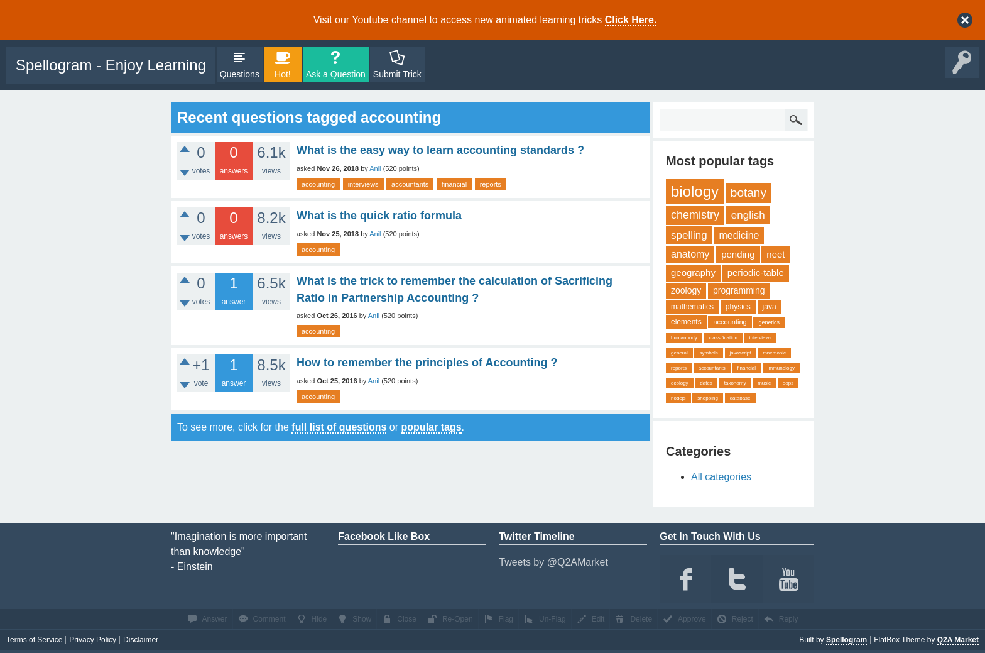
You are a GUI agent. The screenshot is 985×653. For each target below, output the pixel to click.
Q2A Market (958, 639)
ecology (679, 383)
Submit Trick (397, 74)
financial (454, 184)
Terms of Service (34, 640)
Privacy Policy (92, 640)
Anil (375, 168)
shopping (707, 398)
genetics (769, 322)
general (679, 353)
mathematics (692, 306)
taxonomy (735, 383)
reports (490, 184)
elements (686, 321)
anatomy (690, 254)
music (764, 383)
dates (706, 383)
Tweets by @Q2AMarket (553, 562)
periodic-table (755, 272)
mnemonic (774, 353)
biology (695, 191)
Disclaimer (140, 640)
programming (739, 290)
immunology (781, 368)
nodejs (678, 398)
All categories (721, 476)
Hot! (283, 74)
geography (693, 272)
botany (748, 192)
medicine (739, 235)
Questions (239, 74)
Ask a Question (336, 74)
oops (788, 383)
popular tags (431, 427)
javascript (740, 353)
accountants (409, 184)
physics (738, 306)
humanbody (684, 338)
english (748, 215)
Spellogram (846, 639)
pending (737, 254)
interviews (363, 184)
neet (775, 254)
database (740, 398)
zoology (686, 290)
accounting (318, 184)
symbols (708, 353)
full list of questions (338, 427)
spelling (689, 235)
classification (723, 338)
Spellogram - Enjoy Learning (111, 65)
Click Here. (631, 19)
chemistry (695, 215)
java (769, 306)
